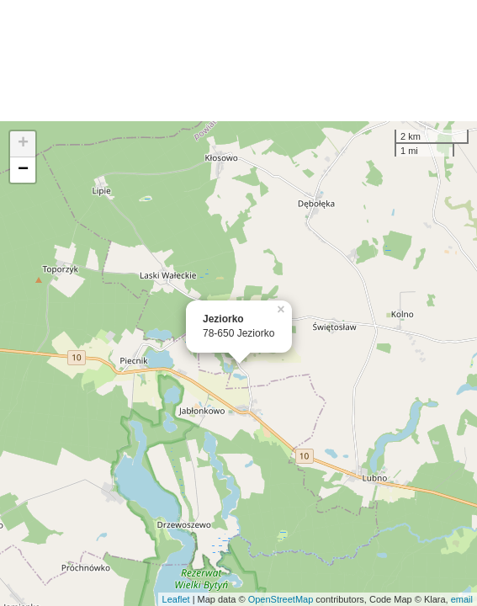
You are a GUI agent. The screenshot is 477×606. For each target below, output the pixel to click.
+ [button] (23, 144)
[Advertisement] (238, 60)
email (462, 599)
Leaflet (176, 599)
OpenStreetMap (281, 599)
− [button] (23, 170)
